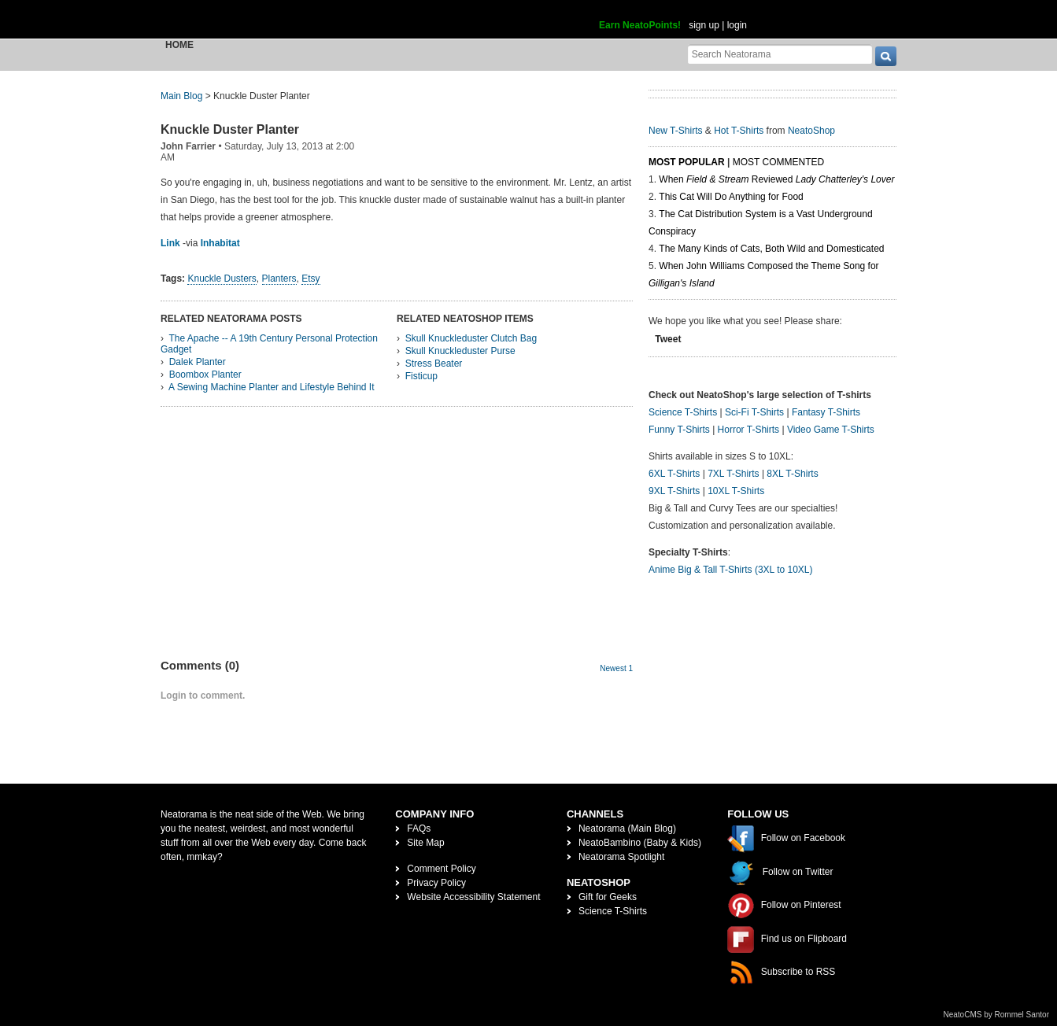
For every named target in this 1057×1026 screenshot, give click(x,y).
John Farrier (188, 146)
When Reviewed (776, 179)
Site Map (425, 842)
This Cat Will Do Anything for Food (731, 196)
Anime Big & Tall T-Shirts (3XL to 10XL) (731, 569)
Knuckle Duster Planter (230, 129)
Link (170, 243)
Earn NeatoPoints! (640, 25)
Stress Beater (434, 363)
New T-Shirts (675, 130)
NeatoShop (811, 130)
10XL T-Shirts (736, 490)
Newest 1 (616, 668)
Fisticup (421, 376)
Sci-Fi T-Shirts (754, 412)
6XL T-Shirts (674, 473)
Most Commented (778, 162)
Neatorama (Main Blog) (627, 828)
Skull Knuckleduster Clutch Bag (471, 338)
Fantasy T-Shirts (826, 412)
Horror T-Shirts (748, 429)
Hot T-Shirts (738, 130)
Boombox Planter (205, 374)
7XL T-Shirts (733, 473)
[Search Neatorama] (780, 54)
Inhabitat (220, 243)
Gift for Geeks (607, 896)
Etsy (310, 278)
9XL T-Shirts (674, 490)
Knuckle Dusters (221, 278)
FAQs (419, 828)
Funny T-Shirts (679, 429)
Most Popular (687, 162)
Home (179, 44)
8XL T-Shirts (792, 473)
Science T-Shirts (683, 412)
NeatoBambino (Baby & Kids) (639, 842)
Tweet (668, 339)
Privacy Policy (436, 882)
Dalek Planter (197, 361)
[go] (885, 56)
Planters (279, 278)
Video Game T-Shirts (830, 429)
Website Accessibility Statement (473, 896)
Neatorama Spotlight (621, 856)
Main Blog (181, 95)
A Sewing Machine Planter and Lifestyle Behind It (271, 387)
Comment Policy (441, 868)
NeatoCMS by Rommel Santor (997, 1014)
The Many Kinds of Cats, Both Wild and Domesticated (771, 248)
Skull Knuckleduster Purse (460, 350)
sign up (704, 25)
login (737, 25)
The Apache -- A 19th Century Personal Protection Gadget (269, 344)
